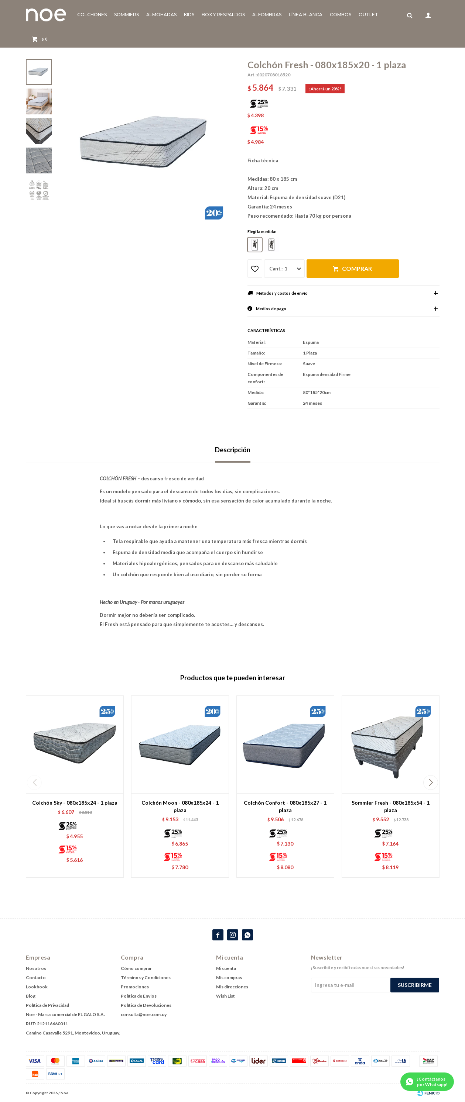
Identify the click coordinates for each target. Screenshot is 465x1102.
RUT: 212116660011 (47, 1023)
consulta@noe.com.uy (144, 1014)
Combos (340, 14)
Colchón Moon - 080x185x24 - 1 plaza (180, 806)
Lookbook (37, 986)
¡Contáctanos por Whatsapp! (432, 1081)
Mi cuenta (226, 968)
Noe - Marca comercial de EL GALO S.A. (65, 1014)
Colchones (92, 14)
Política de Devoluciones (146, 1005)
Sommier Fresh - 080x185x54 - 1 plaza (391, 806)
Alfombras (266, 14)
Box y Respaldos (223, 14)
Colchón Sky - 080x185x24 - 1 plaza (74, 802)
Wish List (225, 996)
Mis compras (229, 977)
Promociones (135, 986)
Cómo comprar (136, 968)
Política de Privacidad (47, 1005)
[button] (431, 782)
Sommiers (126, 14)
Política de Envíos (139, 996)
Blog (30, 996)
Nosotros (36, 968)
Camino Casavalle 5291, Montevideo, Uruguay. (73, 1033)
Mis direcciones (232, 986)
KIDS (189, 14)
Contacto (36, 977)
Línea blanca (305, 14)
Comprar (357, 268)
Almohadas (161, 14)
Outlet (368, 14)
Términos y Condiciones (146, 977)
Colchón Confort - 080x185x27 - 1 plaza (285, 806)
